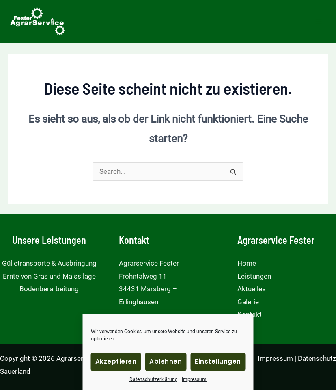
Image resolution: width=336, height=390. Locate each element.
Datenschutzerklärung (153, 379)
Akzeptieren (116, 361)
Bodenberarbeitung (49, 289)
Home (246, 263)
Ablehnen (165, 361)
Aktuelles (251, 289)
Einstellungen (218, 361)
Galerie (248, 302)
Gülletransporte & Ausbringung (49, 263)
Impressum (194, 379)
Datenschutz (317, 358)
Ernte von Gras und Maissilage (49, 276)
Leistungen (254, 276)
